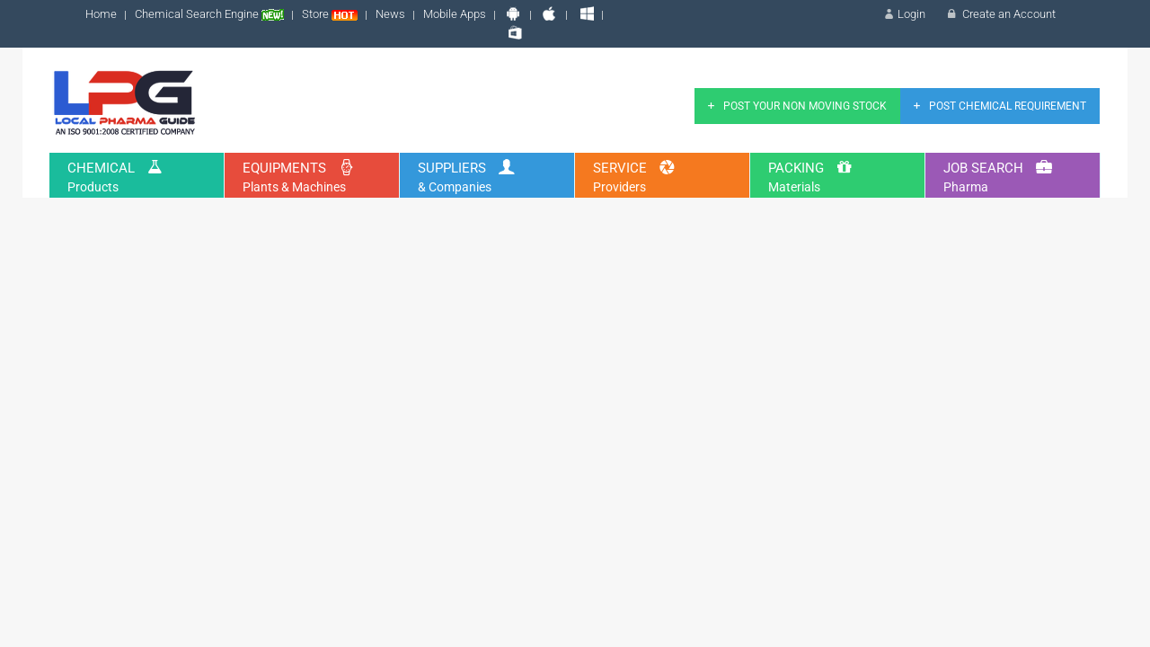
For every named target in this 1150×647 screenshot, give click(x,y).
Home (101, 14)
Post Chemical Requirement (997, 106)
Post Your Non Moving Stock (795, 106)
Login (903, 14)
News (390, 14)
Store (330, 14)
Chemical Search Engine (209, 14)
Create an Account (999, 14)
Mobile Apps (454, 14)
